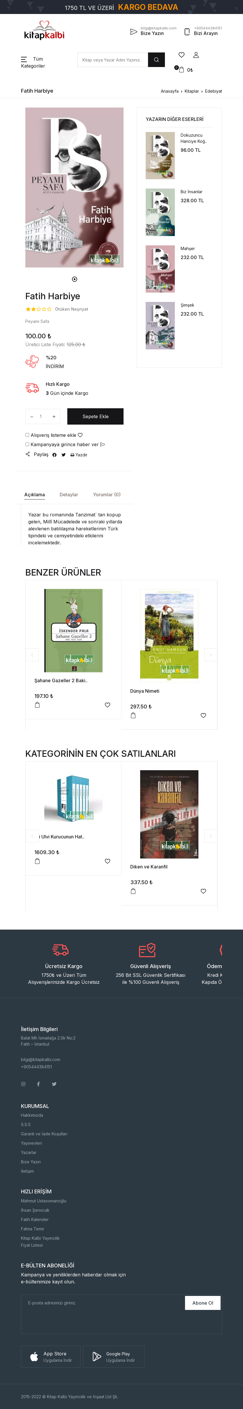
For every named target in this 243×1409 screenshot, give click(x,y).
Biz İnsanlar (191, 191)
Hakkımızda (32, 1115)
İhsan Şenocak (35, 1210)
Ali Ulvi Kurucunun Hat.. (59, 837)
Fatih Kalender (35, 1219)
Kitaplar (192, 91)
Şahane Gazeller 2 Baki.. (61, 680)
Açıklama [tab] (34, 494)
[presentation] (65, 1322)
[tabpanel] (74, 187)
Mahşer (188, 248)
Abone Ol (202, 1303)
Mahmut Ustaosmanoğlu (43, 1200)
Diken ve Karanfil (149, 867)
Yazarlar (28, 1152)
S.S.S (26, 1124)
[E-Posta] (102, 1303)
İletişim (27, 1171)
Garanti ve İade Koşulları (44, 1133)
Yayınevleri (31, 1143)
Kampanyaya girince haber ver (65, 444)
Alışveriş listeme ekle (53, 435)
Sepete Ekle (95, 416)
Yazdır (79, 454)
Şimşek (187, 304)
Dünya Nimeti (144, 691)
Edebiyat (213, 91)
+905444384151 (36, 1066)
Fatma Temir (32, 1228)
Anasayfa (170, 91)
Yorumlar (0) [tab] (107, 494)
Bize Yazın (31, 1161)
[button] (196, 55)
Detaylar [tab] (69, 494)
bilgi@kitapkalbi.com (40, 1059)
